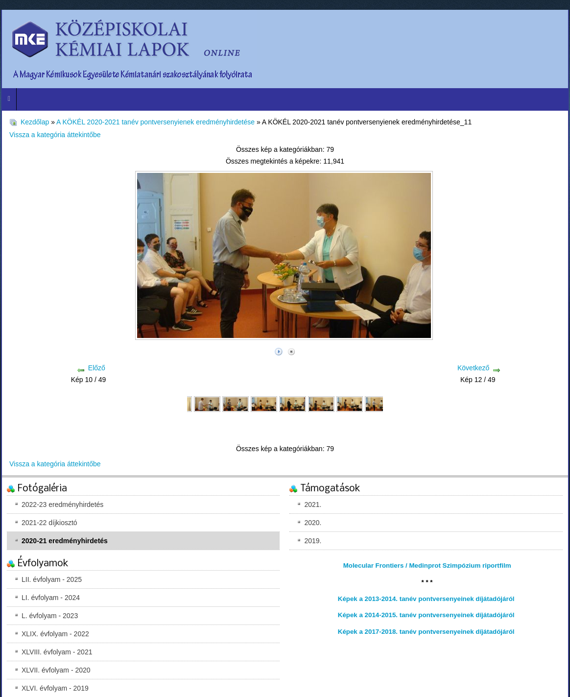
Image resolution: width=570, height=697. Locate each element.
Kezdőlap (35, 122)
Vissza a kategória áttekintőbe (55, 135)
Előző (96, 368)
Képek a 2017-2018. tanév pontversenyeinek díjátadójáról (426, 631)
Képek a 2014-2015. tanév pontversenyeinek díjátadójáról (426, 615)
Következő (473, 368)
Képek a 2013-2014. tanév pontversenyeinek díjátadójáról (426, 598)
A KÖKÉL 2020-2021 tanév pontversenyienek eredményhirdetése (155, 122)
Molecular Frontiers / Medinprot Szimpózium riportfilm (427, 565)
